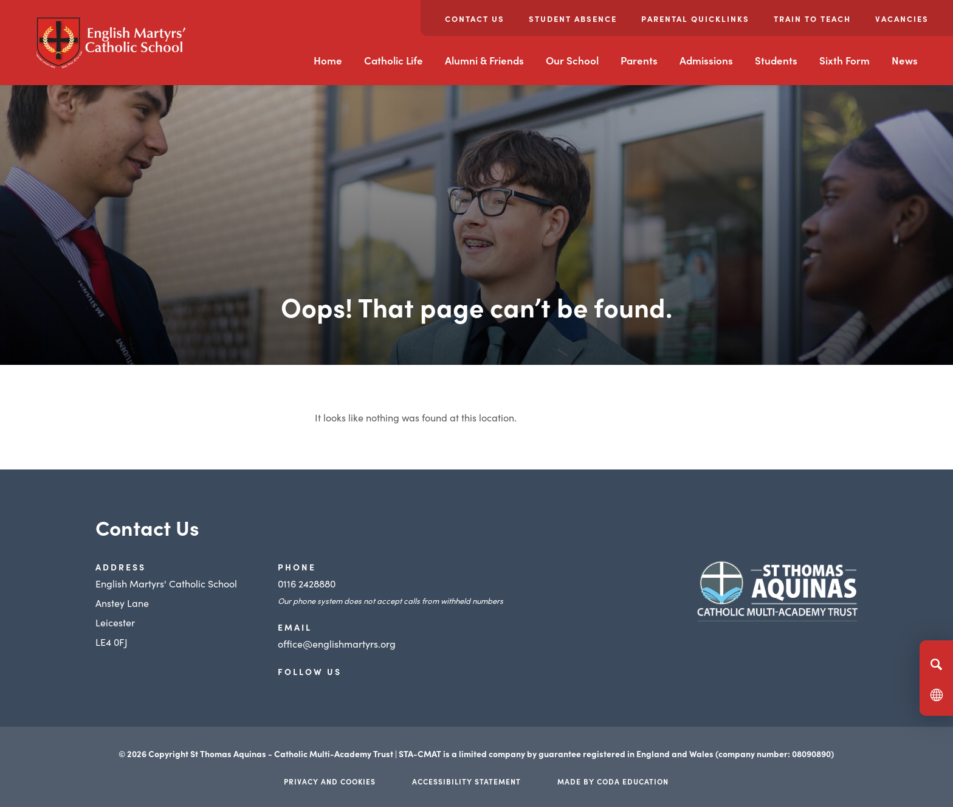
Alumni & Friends (484, 60)
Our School (572, 60)
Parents (639, 60)
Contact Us (474, 18)
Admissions (706, 60)
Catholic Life (393, 60)
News (905, 60)
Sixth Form (844, 60)
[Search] (936, 664)
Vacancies (902, 18)
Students (776, 60)
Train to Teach (812, 18)
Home (328, 60)
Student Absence (573, 18)
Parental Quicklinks (695, 18)
